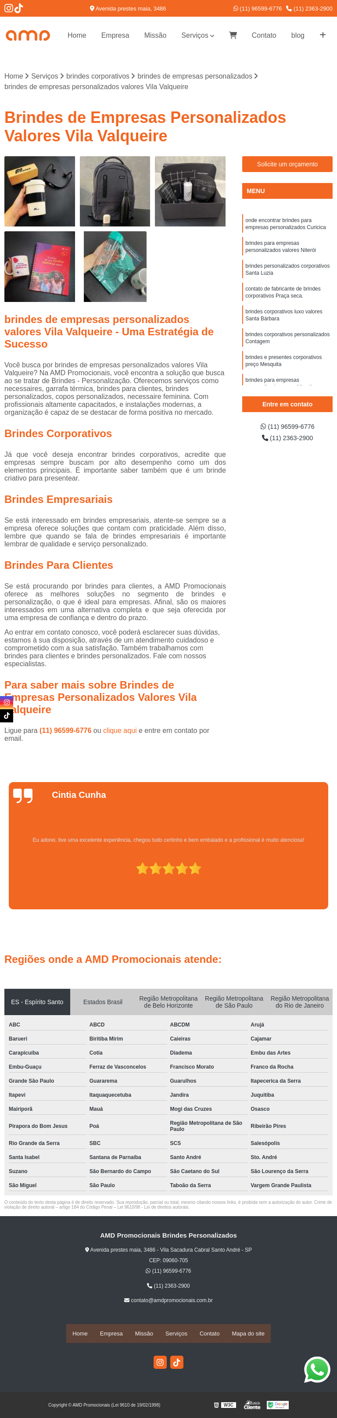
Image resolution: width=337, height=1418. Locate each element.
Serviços (194, 35)
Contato (264, 35)
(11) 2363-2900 (309, 8)
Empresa (115, 35)
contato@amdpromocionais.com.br (168, 1301)
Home (77, 35)
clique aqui (120, 731)
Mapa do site (248, 1333)
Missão (155, 35)
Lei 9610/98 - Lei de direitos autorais (152, 1208)
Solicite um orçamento (287, 164)
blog (298, 35)
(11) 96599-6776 (257, 8)
